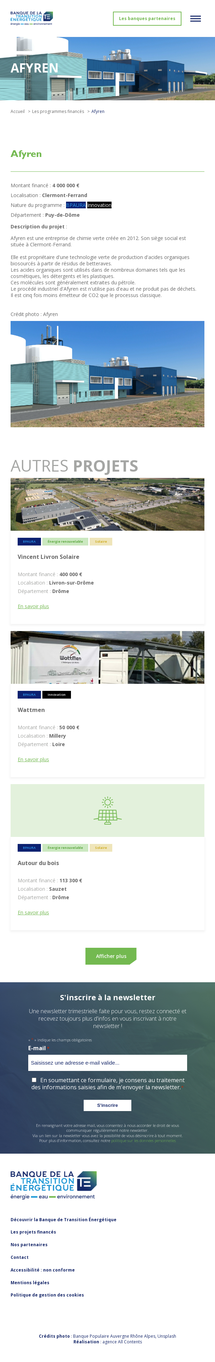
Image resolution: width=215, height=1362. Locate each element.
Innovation (99, 205)
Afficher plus (111, 956)
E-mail (38, 1048)
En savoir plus (33, 606)
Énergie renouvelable (65, 541)
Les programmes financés (58, 111)
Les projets (33, 1232)
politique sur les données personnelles (143, 1140)
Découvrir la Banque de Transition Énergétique (64, 1220)
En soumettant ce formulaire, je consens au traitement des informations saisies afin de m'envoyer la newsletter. (108, 1083)
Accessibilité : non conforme (43, 1270)
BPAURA (76, 205)
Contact (20, 1257)
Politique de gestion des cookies (47, 1295)
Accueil (18, 111)
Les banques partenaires (147, 18)
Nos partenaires (29, 1245)
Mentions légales (30, 1283)
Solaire (101, 541)
